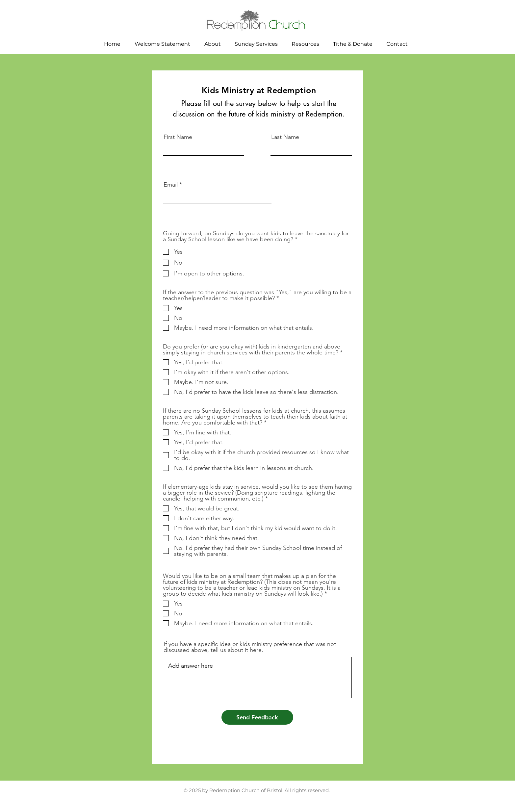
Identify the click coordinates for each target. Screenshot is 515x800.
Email (171, 185)
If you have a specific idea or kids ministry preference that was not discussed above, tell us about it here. (250, 647)
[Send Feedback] (257, 717)
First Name (178, 137)
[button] (212, 44)
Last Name (285, 137)
